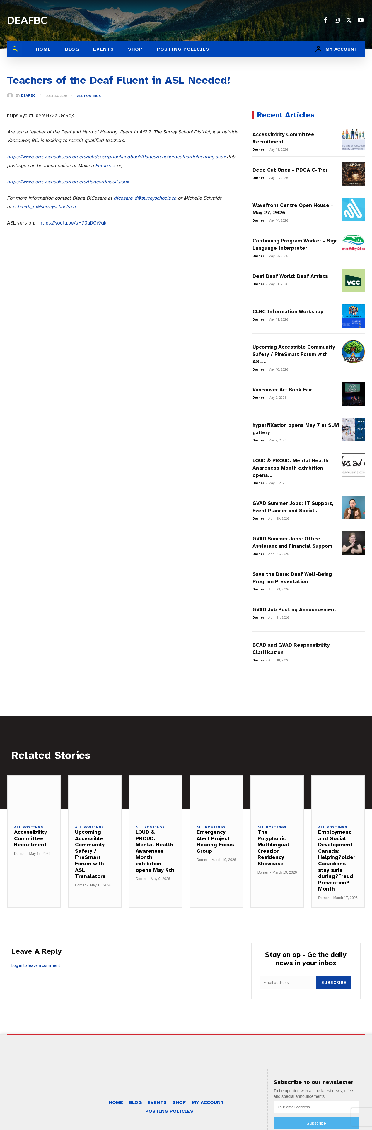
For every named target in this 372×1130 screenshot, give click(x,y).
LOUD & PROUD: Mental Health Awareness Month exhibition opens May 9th (155, 851)
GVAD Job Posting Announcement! (295, 610)
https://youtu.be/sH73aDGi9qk (73, 223)
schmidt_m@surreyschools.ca (44, 206)
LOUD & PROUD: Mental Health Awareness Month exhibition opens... (290, 468)
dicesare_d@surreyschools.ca (145, 198)
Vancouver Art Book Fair (282, 390)
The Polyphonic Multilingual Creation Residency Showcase (273, 848)
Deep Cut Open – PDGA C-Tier (290, 170)
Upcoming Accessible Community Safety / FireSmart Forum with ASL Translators (90, 854)
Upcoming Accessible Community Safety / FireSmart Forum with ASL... (293, 354)
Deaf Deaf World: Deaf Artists (290, 276)
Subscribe (333, 982)
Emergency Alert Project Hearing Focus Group (215, 841)
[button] (15, 49)
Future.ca (105, 165)
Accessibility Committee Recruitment (30, 838)
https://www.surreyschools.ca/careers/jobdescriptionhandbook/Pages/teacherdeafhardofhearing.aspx (116, 157)
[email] (288, 982)
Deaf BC (28, 95)
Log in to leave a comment (35, 965)
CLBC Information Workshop (288, 312)
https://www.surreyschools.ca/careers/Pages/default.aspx (68, 182)
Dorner (258, 149)
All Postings (89, 95)
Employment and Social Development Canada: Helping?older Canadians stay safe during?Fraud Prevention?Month (336, 860)
